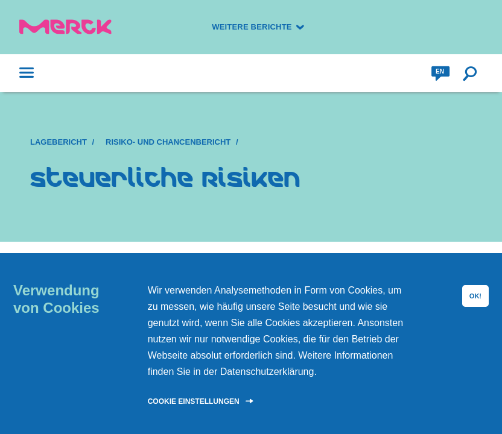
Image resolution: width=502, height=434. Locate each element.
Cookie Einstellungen (194, 401)
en (440, 71)
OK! (475, 296)
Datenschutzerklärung (267, 371)
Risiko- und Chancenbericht (168, 141)
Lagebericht (58, 141)
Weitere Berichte (251, 26)
